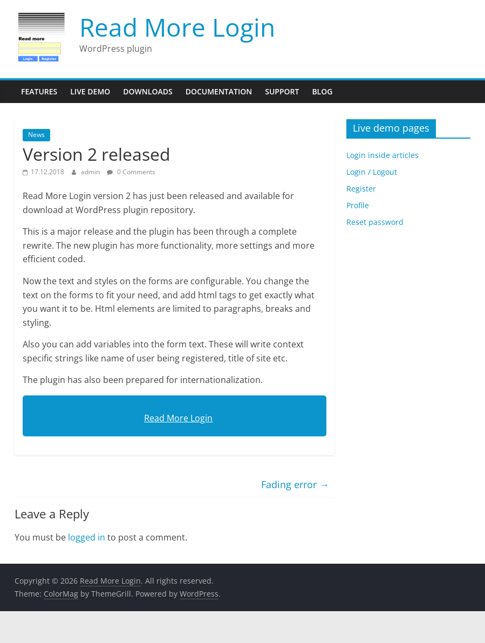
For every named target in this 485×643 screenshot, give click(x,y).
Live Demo (90, 91)
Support (282, 91)
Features (39, 91)
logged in (86, 537)
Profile (357, 205)
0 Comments (131, 171)
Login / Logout (371, 172)
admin (91, 171)
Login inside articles (382, 155)
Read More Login (177, 27)
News (36, 134)
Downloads (147, 91)
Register (361, 188)
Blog (322, 91)
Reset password (375, 222)
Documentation (219, 91)
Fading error (295, 484)
